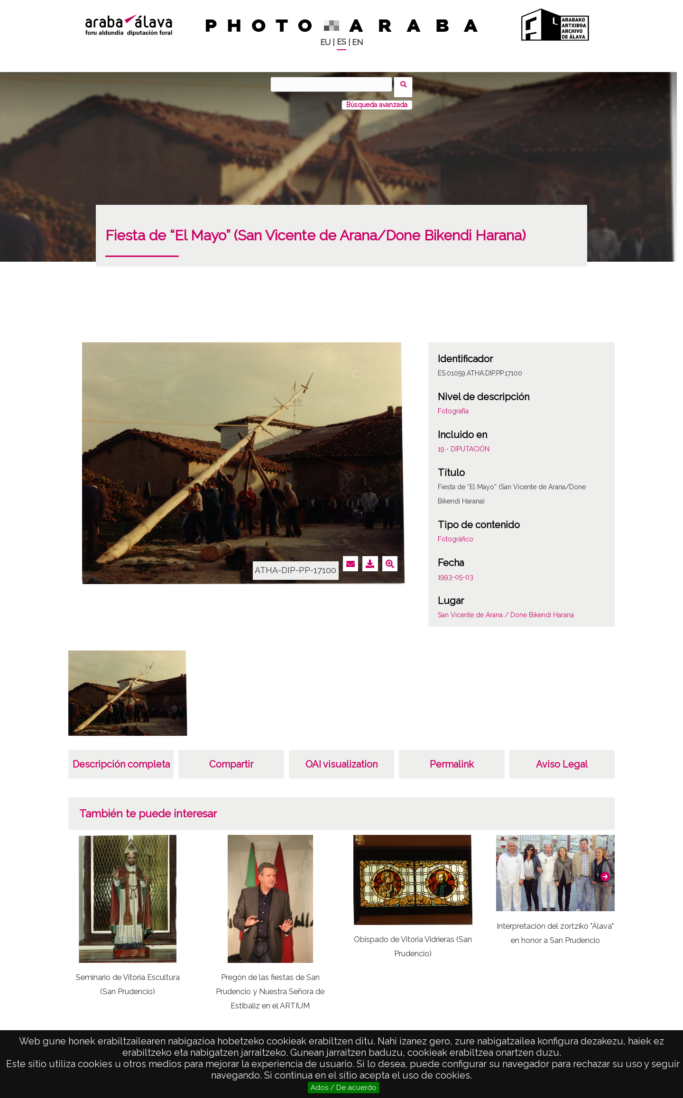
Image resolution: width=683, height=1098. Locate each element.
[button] (605, 871)
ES (341, 41)
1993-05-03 (455, 571)
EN (357, 42)
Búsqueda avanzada (376, 99)
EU (325, 42)
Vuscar (406, 84)
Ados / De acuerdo (344, 1087)
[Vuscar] (334, 84)
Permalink (452, 758)
